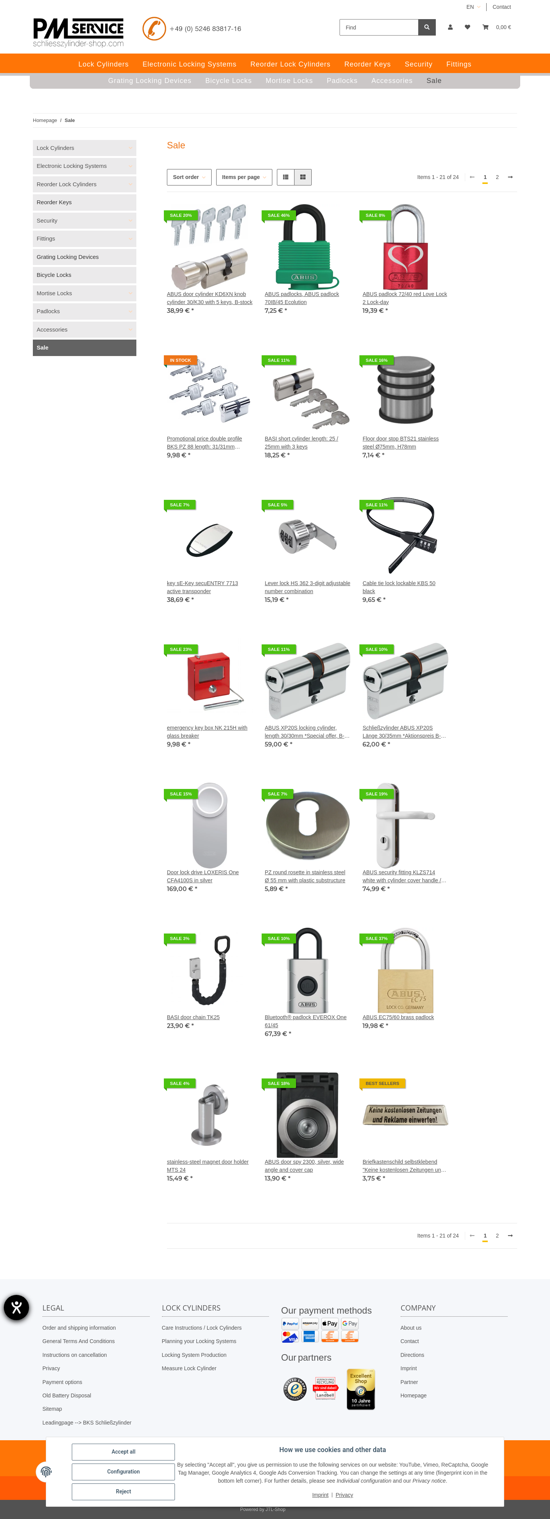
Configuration (123, 1472)
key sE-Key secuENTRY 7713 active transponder (202, 587)
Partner (409, 1382)
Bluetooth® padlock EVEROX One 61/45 (305, 1021)
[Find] (379, 27)
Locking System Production (194, 1355)
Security (47, 220)
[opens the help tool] (16, 1307)
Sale (43, 347)
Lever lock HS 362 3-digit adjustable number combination (307, 587)
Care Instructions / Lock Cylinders (202, 1328)
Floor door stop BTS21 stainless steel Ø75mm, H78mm (400, 443)
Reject (123, 1492)
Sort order (186, 177)
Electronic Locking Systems (72, 166)
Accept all (124, 1452)
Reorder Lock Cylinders (67, 184)
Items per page (241, 177)
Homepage (414, 1395)
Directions (412, 1355)
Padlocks (48, 311)
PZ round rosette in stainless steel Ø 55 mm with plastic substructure (305, 876)
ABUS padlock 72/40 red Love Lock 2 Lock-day (404, 298)
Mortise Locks (54, 293)
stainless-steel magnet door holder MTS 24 (208, 1166)
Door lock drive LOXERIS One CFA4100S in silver (203, 876)
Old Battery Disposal (66, 1395)
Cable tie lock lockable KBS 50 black (398, 587)
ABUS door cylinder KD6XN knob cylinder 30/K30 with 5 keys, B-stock (209, 298)
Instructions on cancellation (74, 1355)
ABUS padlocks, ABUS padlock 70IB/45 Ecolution (302, 298)
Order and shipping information (79, 1328)
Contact (502, 7)
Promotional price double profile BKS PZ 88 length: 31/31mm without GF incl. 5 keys (204, 443)
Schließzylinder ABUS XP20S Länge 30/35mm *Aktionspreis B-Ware (401, 732)
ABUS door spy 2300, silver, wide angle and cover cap (304, 1166)
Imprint (409, 1368)
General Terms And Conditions (78, 1341)
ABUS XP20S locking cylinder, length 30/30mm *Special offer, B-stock (304, 732)
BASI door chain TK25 (193, 1017)
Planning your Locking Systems (199, 1341)
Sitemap (52, 1409)
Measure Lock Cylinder (189, 1368)
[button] (450, 27)
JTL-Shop (275, 1509)
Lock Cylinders (55, 148)
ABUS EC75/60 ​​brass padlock (398, 1017)
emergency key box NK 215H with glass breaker (207, 732)
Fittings (46, 238)
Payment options (62, 1382)
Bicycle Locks (54, 275)
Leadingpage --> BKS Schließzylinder (86, 1423)
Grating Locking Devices (68, 257)
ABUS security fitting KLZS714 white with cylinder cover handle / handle (401, 877)
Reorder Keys (54, 202)
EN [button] (470, 7)
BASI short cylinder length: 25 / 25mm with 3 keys (301, 443)
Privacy (51, 1368)
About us (411, 1328)
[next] (510, 177)
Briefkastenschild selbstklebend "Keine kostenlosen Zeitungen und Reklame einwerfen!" (403, 1166)
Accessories (52, 329)
